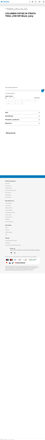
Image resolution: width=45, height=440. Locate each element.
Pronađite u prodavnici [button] (22, 119)
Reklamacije (7, 219)
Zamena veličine (8, 214)
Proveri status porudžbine (10, 212)
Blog (6, 234)
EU (6, 98)
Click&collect (7, 242)
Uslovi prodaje (8, 205)
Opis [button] (22, 112)
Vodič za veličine (8, 197)
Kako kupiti (7, 183)
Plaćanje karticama (8, 188)
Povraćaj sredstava (8, 217)
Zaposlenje (7, 230)
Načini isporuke (8, 192)
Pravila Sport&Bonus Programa (11, 240)
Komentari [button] (22, 123)
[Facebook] (11, 253)
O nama (6, 227)
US (10, 98)
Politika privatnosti (8, 207)
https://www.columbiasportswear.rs (14, 256)
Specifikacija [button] (22, 116)
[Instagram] (15, 253)
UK (14, 98)
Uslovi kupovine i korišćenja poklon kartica (13, 245)
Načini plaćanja (8, 185)
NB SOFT (27, 256)
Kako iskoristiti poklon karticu (10, 190)
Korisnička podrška (8, 210)
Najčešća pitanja (8, 195)
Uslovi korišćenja (8, 203)
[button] (22, 93)
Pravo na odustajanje (9, 221)
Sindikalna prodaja (8, 232)
